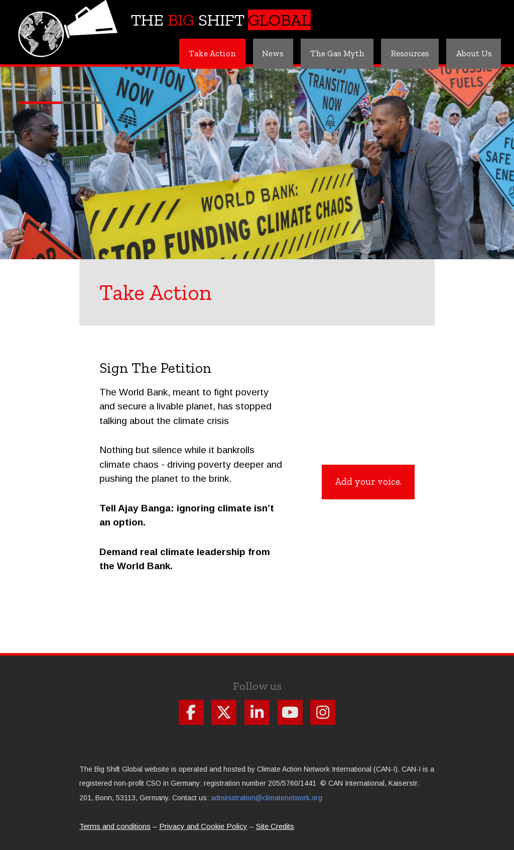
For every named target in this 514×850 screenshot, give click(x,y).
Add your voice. (368, 481)
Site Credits (275, 826)
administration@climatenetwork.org (266, 798)
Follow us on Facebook (191, 712)
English (40, 91)
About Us (472, 53)
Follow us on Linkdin (257, 712)
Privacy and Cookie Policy (203, 826)
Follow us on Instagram (322, 712)
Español (82, 91)
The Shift (221, 20)
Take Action (203, 53)
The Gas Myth (332, 53)
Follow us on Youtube (290, 712)
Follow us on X (223, 712)
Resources (407, 53)
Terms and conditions (115, 826)
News (266, 53)
